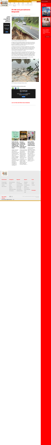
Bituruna (18, 182)
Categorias (11, 179)
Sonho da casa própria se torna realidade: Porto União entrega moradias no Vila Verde (15, 144)
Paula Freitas (19, 186)
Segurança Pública (14, 5)
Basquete (26, 182)
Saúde (33, 183)
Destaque (22, 15)
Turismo (33, 185)
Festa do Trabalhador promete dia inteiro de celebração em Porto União (23, 144)
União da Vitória (19, 190)
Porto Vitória (19, 189)
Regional (10, 4)
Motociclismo (26, 187)
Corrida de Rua (26, 185)
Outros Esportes (27, 189)
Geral (31, 4)
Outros (33, 182)
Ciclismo (25, 183)
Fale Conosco (4, 186)
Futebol (25, 186)
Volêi (25, 192)
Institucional (4, 179)
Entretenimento (28, 4)
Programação (4, 182)
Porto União (19, 187)
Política (18, 4)
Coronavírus (11, 190)
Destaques (34, 190)
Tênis (25, 190)
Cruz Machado (19, 183)
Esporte (23, 4)
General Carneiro (20, 185)
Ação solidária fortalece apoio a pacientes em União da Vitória (31, 143)
